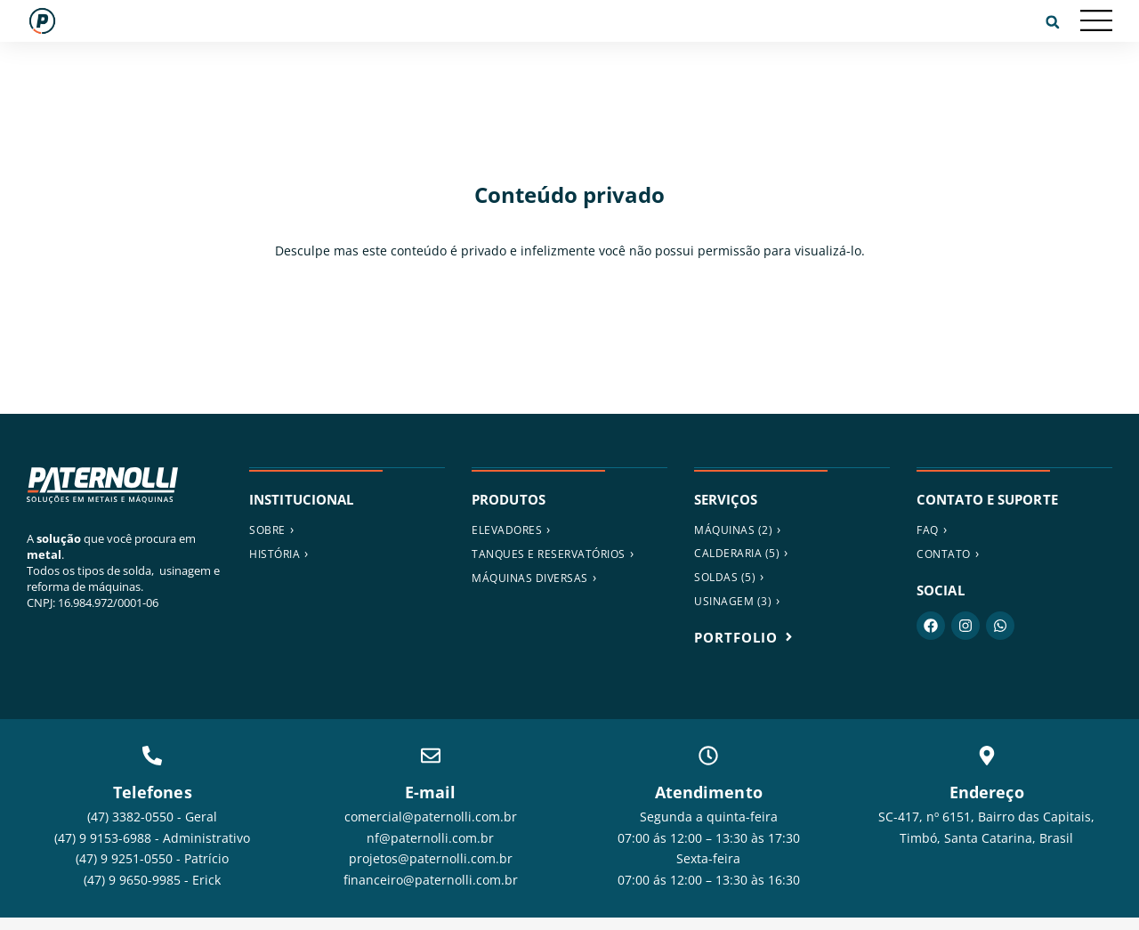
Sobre (267, 530)
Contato (944, 554)
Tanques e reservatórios (549, 554)
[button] (1052, 22)
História (274, 554)
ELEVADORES (507, 530)
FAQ (928, 530)
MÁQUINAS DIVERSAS (530, 578)
